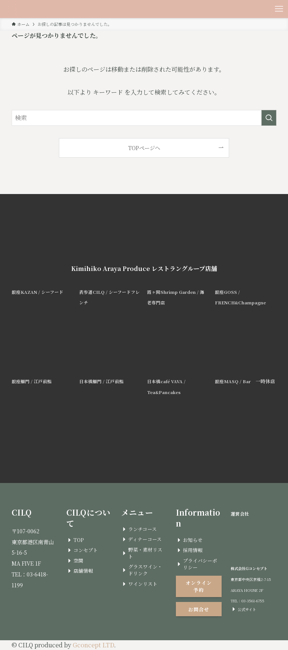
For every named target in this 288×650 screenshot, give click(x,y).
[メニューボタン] (279, 9)
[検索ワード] (144, 118)
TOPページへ (144, 148)
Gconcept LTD (93, 645)
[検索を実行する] (268, 118)
